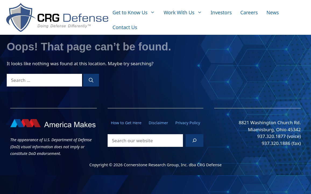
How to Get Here (126, 122)
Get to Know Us (135, 12)
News (272, 12)
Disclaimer (158, 122)
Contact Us (124, 27)
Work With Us (185, 12)
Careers (249, 12)
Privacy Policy (187, 122)
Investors (221, 12)
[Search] (91, 80)
